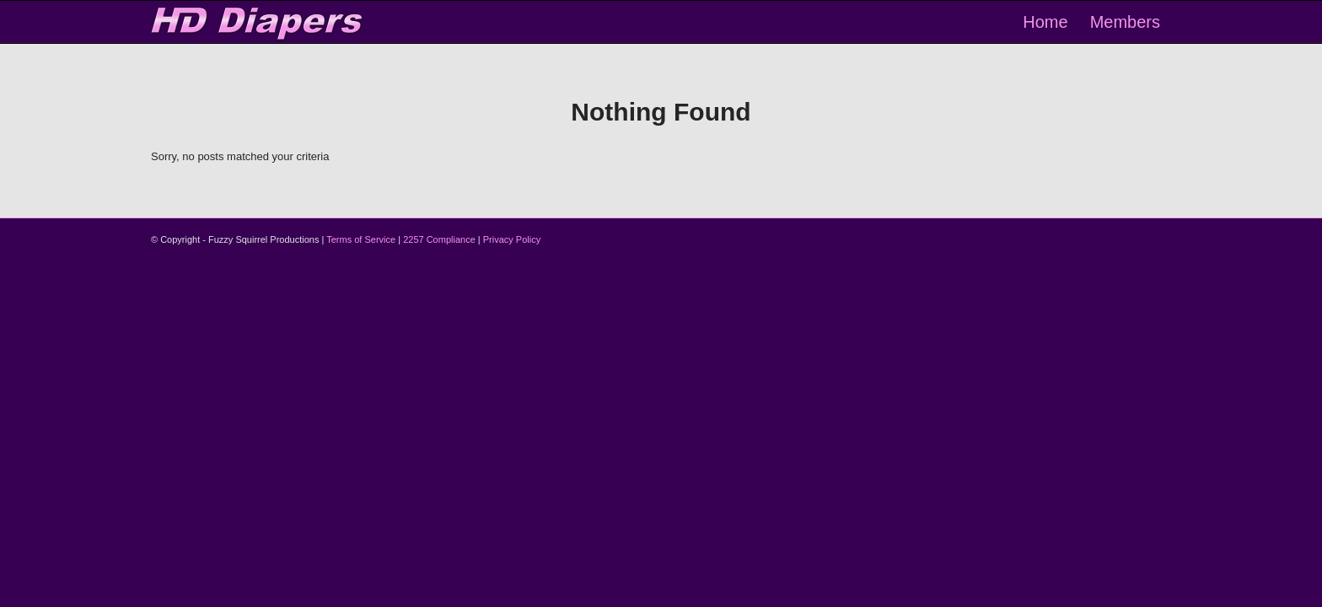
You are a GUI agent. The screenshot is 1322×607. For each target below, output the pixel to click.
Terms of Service (360, 239)
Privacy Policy (511, 239)
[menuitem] (1045, 22)
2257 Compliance (439, 239)
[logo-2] (257, 22)
